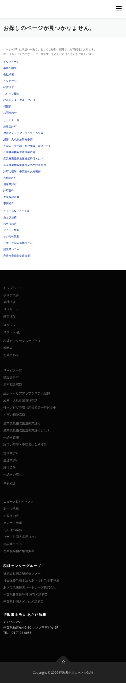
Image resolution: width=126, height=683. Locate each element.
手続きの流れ (11, 197)
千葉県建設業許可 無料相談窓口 (25, 594)
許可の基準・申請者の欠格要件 (22, 171)
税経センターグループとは (19, 100)
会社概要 (8, 74)
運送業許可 (10, 184)
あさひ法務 (10, 217)
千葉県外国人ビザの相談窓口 (23, 601)
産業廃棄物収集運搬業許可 (19, 152)
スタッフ (9, 325)
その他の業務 (11, 236)
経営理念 (8, 87)
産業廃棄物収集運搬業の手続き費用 (24, 165)
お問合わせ (10, 112)
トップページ (11, 61)
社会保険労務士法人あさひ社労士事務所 (31, 580)
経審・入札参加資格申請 (18, 139)
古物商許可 (10, 178)
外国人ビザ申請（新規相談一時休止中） (27, 146)
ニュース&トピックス (16, 211)
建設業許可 (10, 126)
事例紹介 (8, 203)
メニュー (119, 8)
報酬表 (7, 106)
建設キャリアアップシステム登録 (23, 133)
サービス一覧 (11, 120)
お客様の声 (10, 224)
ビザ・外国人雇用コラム (18, 243)
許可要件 (8, 190)
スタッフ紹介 (11, 93)
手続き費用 (11, 437)
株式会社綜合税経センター (22, 573)
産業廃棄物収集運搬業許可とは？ (23, 158)
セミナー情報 (11, 230)
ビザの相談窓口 (14, 414)
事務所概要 (10, 68)
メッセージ (10, 81)
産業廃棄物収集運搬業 (16, 256)
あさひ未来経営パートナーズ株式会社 (29, 587)
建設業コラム (11, 249)
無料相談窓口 (12, 384)
